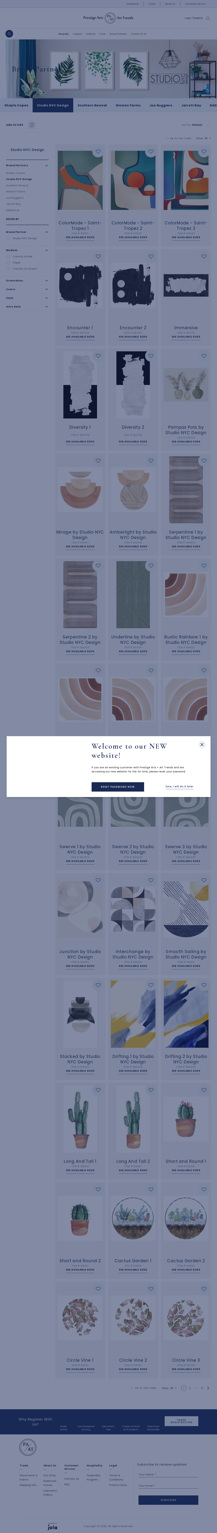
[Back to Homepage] (118, 787)
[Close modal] (202, 730)
